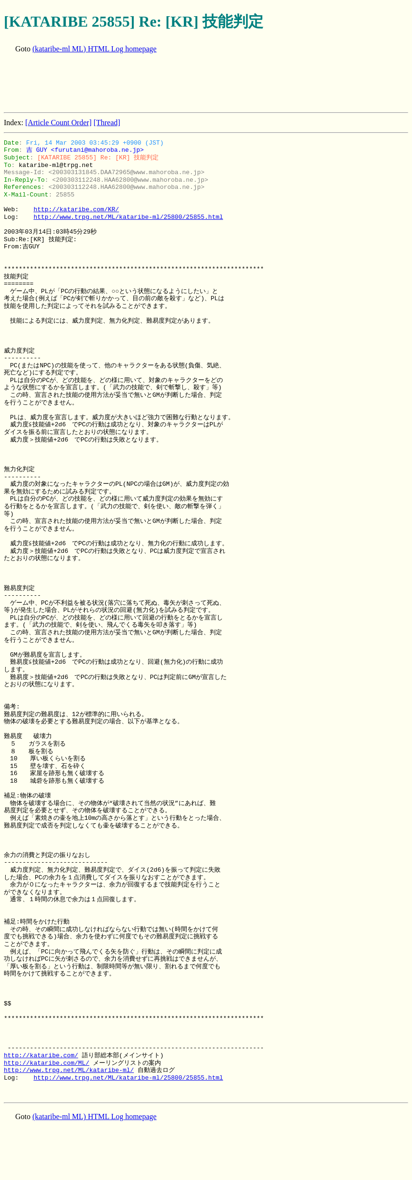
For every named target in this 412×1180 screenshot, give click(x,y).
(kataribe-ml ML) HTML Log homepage (94, 49)
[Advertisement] (177, 83)
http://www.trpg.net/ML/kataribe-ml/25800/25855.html (128, 217)
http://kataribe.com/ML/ (46, 1063)
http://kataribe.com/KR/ (76, 209)
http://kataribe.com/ (41, 1055)
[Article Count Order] (58, 122)
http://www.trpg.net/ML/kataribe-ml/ (69, 1070)
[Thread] (106, 122)
